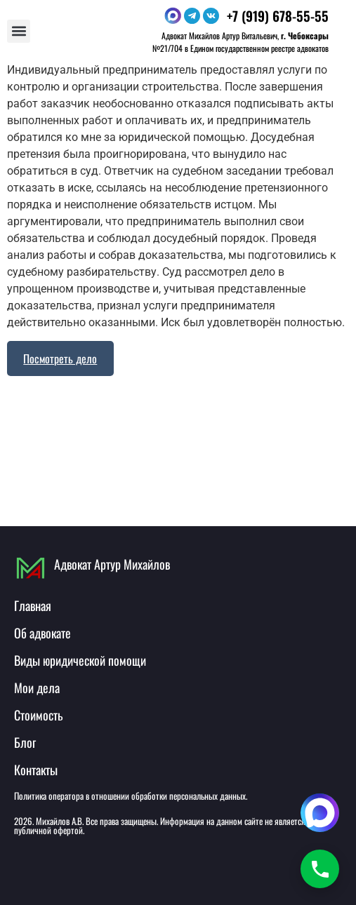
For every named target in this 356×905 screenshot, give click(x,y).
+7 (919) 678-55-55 (278, 15)
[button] (18, 31)
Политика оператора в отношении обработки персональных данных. (130, 796)
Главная (32, 605)
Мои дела (37, 687)
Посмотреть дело (60, 358)
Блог (25, 742)
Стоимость (38, 715)
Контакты (36, 769)
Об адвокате (42, 633)
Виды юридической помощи (80, 660)
